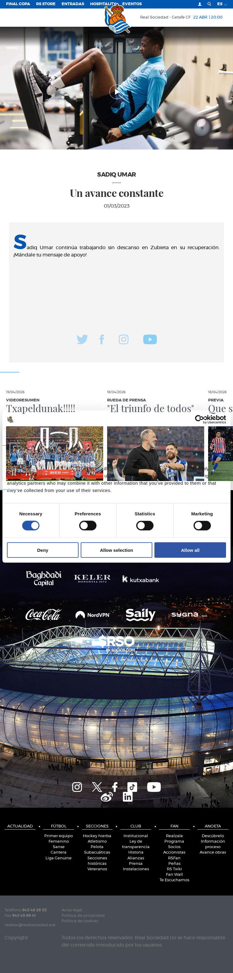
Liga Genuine (59, 858)
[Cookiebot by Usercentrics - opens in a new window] (199, 419)
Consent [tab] (40, 437)
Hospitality (103, 4)
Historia (136, 852)
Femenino (59, 842)
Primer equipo (58, 836)
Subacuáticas (97, 852)
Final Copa (18, 4)
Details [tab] (116, 437)
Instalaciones (136, 869)
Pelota (97, 847)
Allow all (190, 549)
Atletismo (97, 842)
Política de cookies (80, 921)
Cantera (58, 852)
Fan (174, 826)
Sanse (59, 847)
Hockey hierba (97, 836)
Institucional (135, 836)
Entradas (73, 4)
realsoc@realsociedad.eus (30, 925)
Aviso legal (72, 910)
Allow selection (116, 549)
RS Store (46, 4)
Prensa (136, 864)
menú (14, 48)
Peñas (174, 864)
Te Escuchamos (174, 880)
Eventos (132, 4)
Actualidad (20, 826)
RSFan (174, 858)
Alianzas (135, 858)
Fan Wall (174, 875)
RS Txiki (174, 869)
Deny (42, 549)
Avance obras (213, 852)
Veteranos (97, 869)
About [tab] (192, 437)
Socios (174, 847)
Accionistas (174, 852)
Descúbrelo (213, 836)
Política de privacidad (83, 916)
